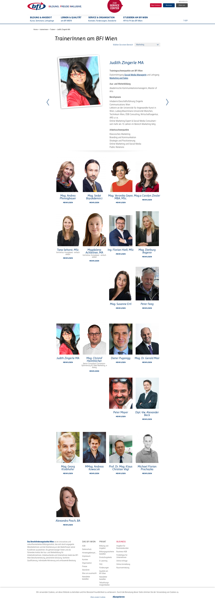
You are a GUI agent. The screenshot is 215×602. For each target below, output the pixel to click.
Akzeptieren (119, 597)
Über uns (182, 5)
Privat (102, 541)
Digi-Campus (155, 5)
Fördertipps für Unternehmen (121, 556)
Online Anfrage (121, 561)
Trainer (52, 29)
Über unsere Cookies (97, 597)
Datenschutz (86, 549)
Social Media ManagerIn (135, 74)
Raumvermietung (122, 567)
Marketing (140, 44)
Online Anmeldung (123, 564)
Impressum (86, 556)
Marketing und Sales (119, 78)
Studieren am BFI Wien (135, 19)
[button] (47, 98)
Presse (84, 566)
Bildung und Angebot (103, 547)
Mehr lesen (68, 203)
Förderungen (104, 567)
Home (35, 29)
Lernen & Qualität (71, 19)
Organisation (87, 563)
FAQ (100, 564)
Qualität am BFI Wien (103, 572)
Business (169, 5)
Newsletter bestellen (86, 578)
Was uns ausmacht (89, 573)
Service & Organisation (102, 19)
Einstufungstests (105, 557)
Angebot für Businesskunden (122, 547)
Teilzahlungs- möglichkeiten (104, 583)
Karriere (85, 559)
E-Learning (103, 561)
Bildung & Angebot (42, 19)
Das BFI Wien (88, 541)
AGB (83, 546)
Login (185, 20)
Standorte (85, 570)
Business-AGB (121, 551)
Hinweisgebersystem (89, 553)
